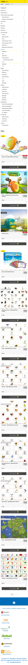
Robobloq (3, 28)
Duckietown (3, 21)
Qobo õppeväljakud (6, 110)
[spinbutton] (14, 164)
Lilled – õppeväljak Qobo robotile (9, 348)
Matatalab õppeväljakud (7, 108)
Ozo (3, 53)
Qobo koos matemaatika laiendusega (10, 156)
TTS (1, 23)
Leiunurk (2, 123)
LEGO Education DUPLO (8, 59)
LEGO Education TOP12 (7, 43)
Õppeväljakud (3, 102)
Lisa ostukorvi (13, 167)
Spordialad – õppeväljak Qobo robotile (10, 501)
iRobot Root (3, 30)
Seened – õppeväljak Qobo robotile (9, 386)
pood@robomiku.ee (15, 662)
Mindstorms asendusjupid (7, 19)
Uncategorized (5, 125)
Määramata (3, 10)
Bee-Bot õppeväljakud (6, 106)
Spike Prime (4, 45)
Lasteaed (7, 4)
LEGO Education (4, 32)
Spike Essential (5, 36)
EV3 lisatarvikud (5, 17)
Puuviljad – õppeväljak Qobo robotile (10, 425)
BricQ (3, 38)
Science (3, 34)
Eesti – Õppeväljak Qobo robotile (9, 539)
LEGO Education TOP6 (6, 40)
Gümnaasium (3, 114)
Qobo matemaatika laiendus (8, 271)
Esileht (2, 4)
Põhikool (2, 85)
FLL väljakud (4, 112)
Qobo (3, 61)
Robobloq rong (5, 233)
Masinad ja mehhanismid (7, 47)
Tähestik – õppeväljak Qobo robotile (9, 578)
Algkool (2, 68)
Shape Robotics (4, 12)
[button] (25, 163)
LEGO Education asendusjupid (7, 15)
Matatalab (3, 25)
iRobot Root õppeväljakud (7, 104)
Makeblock (4, 51)
